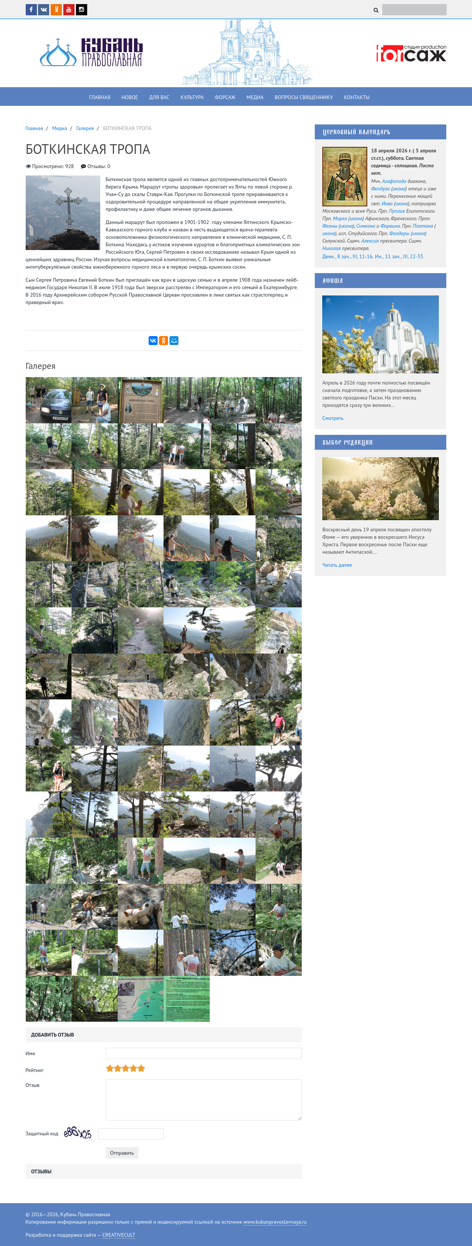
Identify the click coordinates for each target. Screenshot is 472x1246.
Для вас (159, 97)
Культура (192, 97)
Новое (129, 97)
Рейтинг (35, 1070)
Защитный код (42, 1133)
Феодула (380, 188)
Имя (30, 1053)
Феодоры (399, 233)
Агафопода (394, 181)
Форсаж (225, 97)
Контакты (357, 97)
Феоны (329, 225)
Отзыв (33, 1085)
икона (399, 188)
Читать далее (337, 565)
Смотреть (332, 418)
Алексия (370, 240)
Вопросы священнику (304, 97)
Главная (100, 97)
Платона (423, 225)
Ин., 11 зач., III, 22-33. (399, 256)
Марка (340, 218)
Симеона (365, 225)
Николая (331, 248)
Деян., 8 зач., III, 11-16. (348, 256)
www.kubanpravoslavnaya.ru (275, 1221)
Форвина (390, 225)
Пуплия (397, 211)
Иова (386, 203)
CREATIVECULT (118, 1234)
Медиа (255, 97)
